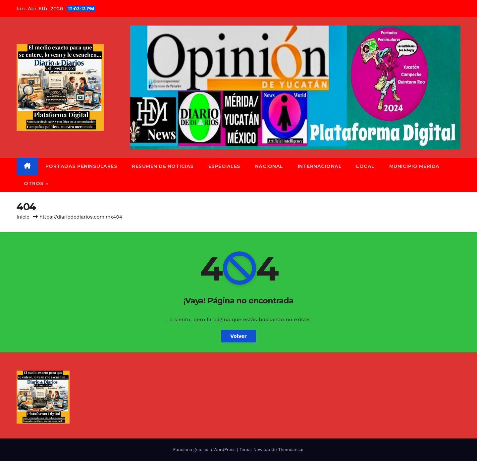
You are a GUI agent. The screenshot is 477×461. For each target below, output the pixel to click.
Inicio (23, 217)
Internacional (320, 166)
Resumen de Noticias (163, 166)
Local (365, 166)
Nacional (269, 166)
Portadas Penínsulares (81, 166)
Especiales (224, 166)
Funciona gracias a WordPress (205, 449)
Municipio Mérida (414, 166)
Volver (238, 336)
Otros (34, 183)
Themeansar (291, 449)
